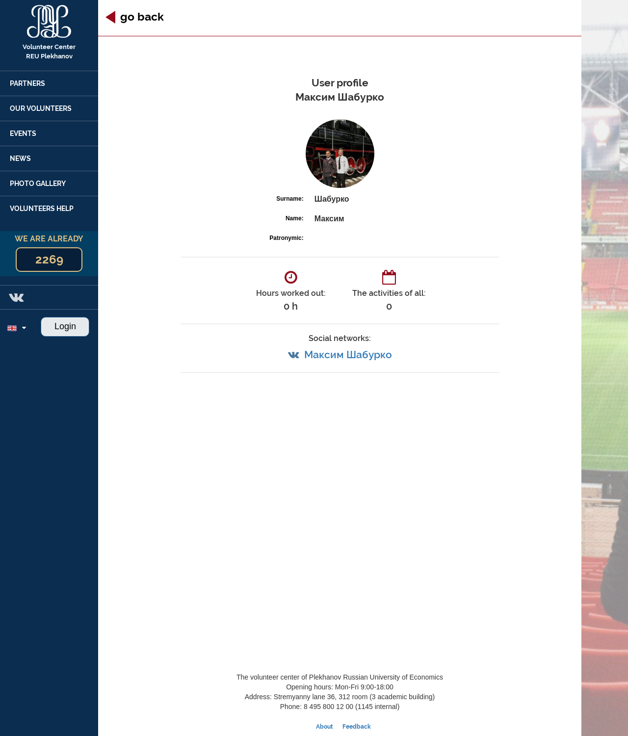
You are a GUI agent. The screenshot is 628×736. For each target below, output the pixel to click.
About (324, 726)
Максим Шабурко (348, 354)
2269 (49, 259)
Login (65, 326)
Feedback (356, 726)
